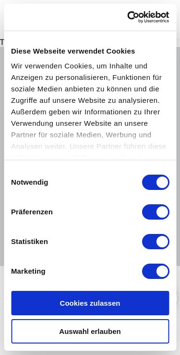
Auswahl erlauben (89, 331)
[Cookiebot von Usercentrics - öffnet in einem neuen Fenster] (128, 17)
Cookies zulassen (90, 303)
